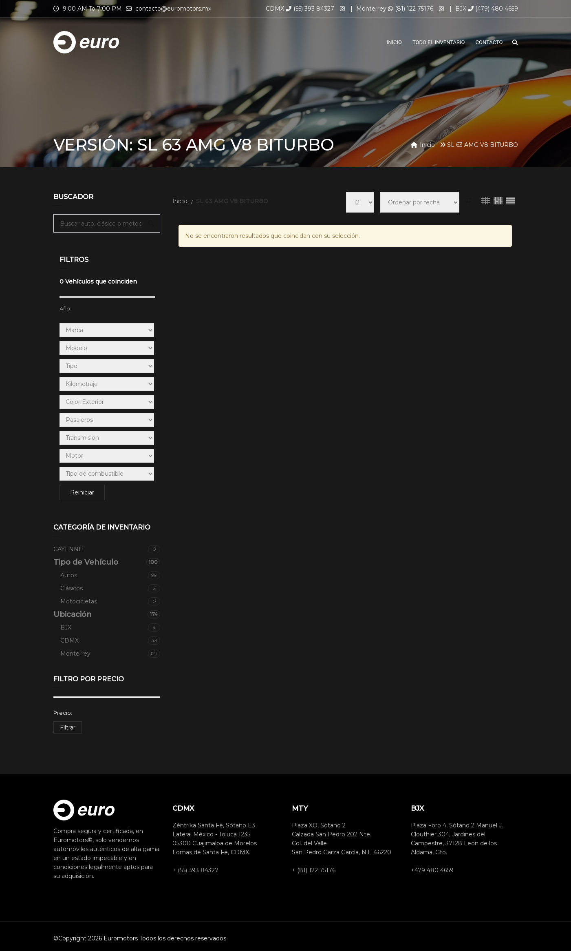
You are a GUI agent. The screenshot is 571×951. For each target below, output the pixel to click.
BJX (110, 627)
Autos (110, 575)
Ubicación (107, 614)
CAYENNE (107, 549)
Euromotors (121, 938)
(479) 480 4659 (493, 8)
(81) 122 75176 (410, 8)
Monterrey (110, 654)
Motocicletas (110, 601)
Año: (65, 308)
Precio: (62, 712)
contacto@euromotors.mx (173, 8)
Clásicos (110, 588)
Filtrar (67, 727)
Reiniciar (82, 492)
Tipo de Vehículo (107, 562)
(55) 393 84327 (310, 8)
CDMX (110, 640)
